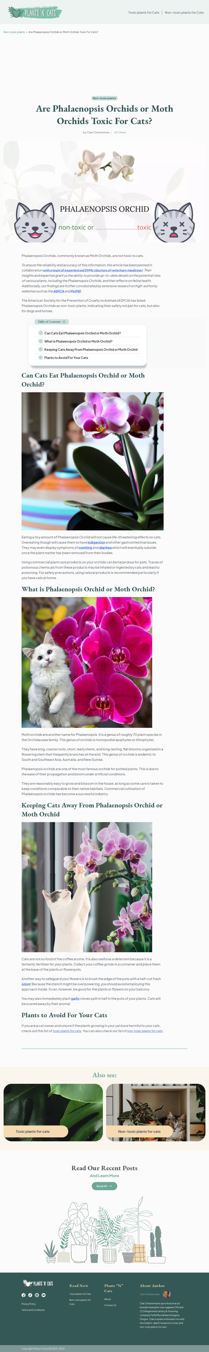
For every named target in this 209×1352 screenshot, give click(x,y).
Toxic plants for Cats (141, 13)
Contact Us (110, 1304)
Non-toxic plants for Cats (183, 13)
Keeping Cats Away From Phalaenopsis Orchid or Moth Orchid (90, 349)
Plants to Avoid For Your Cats (65, 357)
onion (26, 983)
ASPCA (58, 291)
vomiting (85, 546)
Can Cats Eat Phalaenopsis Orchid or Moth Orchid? (82, 333)
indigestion (97, 541)
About (107, 1299)
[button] (52, 321)
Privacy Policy (29, 1305)
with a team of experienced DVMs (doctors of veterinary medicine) (95, 270)
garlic (75, 997)
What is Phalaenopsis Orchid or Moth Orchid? (78, 341)
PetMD (76, 291)
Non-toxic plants (15, 32)
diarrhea (106, 546)
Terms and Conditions (33, 1311)
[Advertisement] (104, 65)
